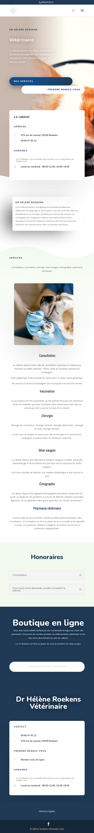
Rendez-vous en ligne (32, 759)
